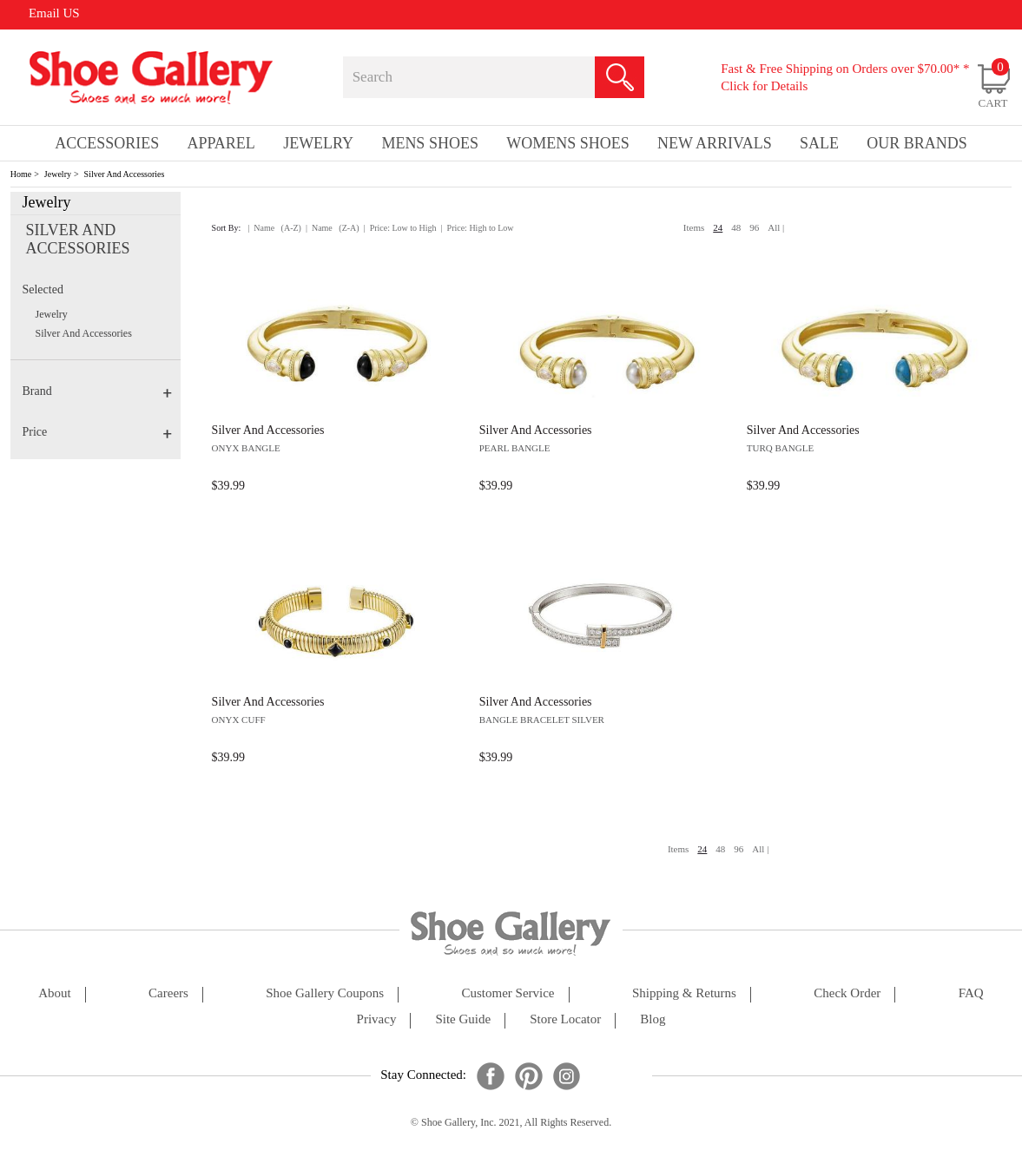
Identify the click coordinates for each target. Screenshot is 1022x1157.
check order (847, 993)
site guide (463, 1019)
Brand (96, 391)
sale (819, 143)
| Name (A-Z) (274, 228)
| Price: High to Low (477, 228)
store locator (565, 1019)
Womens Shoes (568, 143)
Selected (42, 289)
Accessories (107, 143)
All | (776, 227)
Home (20, 174)
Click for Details (764, 86)
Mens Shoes (429, 143)
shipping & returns (684, 993)
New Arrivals (714, 143)
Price (96, 431)
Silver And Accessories (124, 174)
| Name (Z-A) (332, 228)
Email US (54, 13)
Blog (652, 1019)
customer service (507, 993)
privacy (377, 1019)
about (54, 993)
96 (754, 227)
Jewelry (57, 174)
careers (168, 993)
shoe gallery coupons (325, 993)
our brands (917, 143)
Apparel (221, 143)
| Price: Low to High (400, 228)
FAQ (971, 993)
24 (717, 227)
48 (736, 227)
